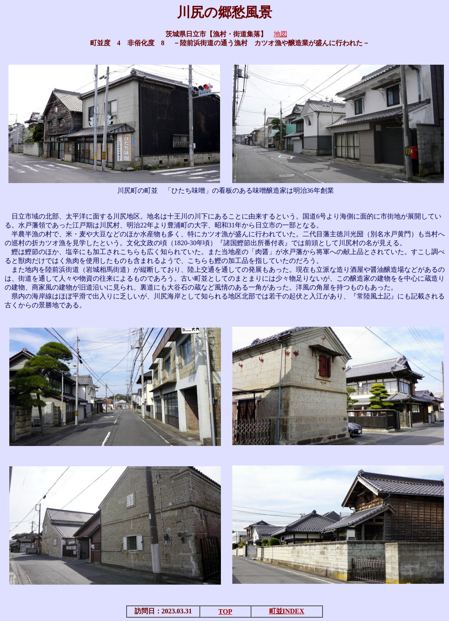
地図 (280, 34)
